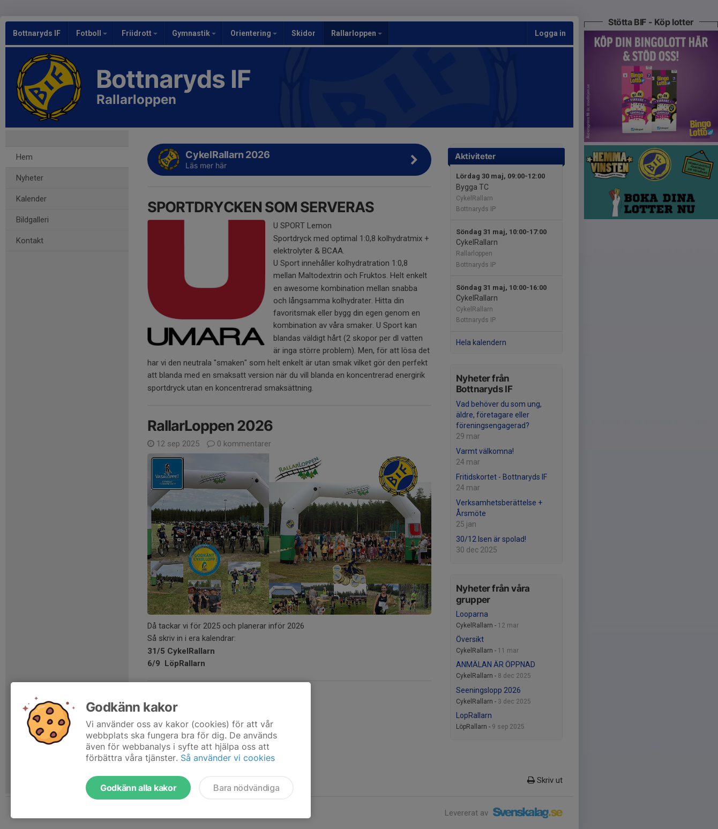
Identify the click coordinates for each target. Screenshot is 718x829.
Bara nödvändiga (246, 787)
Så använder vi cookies (228, 757)
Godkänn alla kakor (138, 787)
